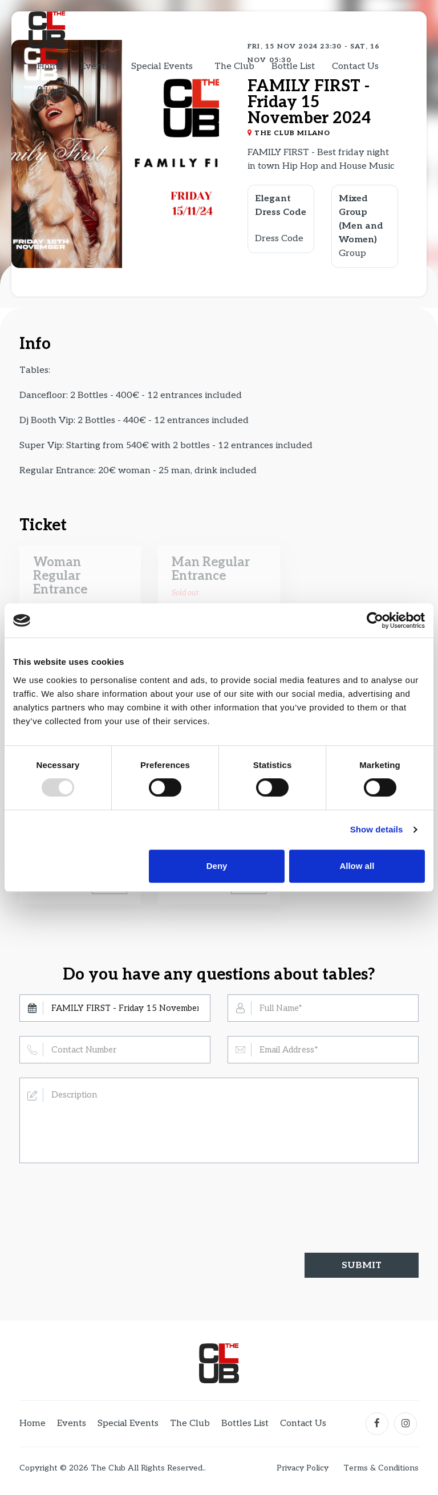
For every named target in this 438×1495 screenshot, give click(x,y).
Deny (217, 866)
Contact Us (355, 66)
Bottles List (245, 1423)
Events (95, 66)
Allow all (356, 866)
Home (50, 66)
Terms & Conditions (381, 1468)
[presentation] (106, 1199)
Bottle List (293, 66)
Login (52, 91)
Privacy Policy (302, 1468)
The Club (234, 66)
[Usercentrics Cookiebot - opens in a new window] (375, 620)
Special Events (162, 66)
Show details (376, 829)
